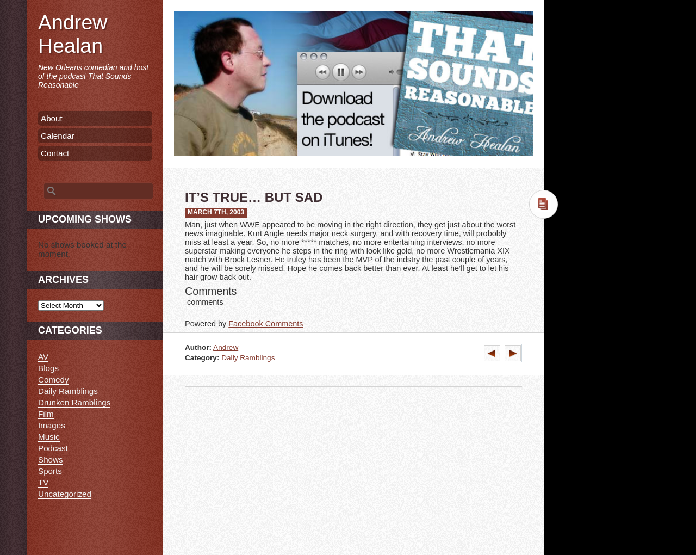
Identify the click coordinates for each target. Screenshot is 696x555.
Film (46, 413)
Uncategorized (64, 493)
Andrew (225, 347)
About (52, 118)
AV (43, 356)
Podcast (53, 448)
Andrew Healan (72, 34)
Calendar (57, 135)
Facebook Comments (265, 323)
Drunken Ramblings (74, 402)
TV (43, 482)
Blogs (48, 368)
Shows (50, 459)
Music (49, 436)
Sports (50, 471)
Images (51, 425)
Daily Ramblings (248, 358)
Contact (55, 153)
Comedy (53, 379)
